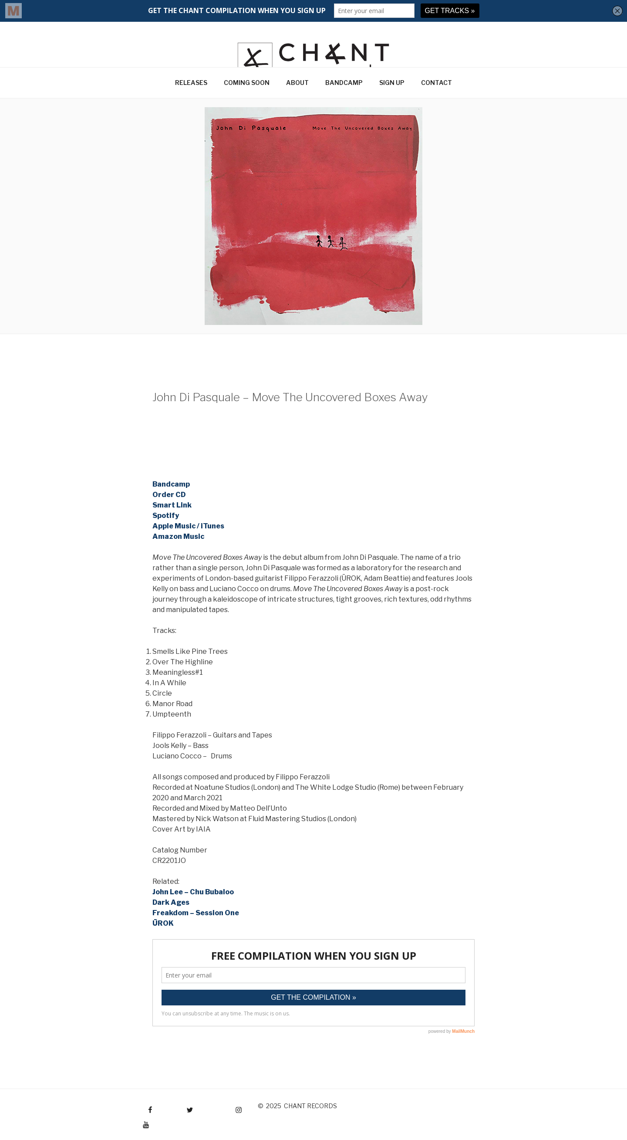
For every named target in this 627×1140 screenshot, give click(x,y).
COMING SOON (247, 82)
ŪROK (163, 923)
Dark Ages (170, 902)
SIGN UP (392, 82)
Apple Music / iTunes (188, 526)
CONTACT (436, 82)
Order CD (168, 495)
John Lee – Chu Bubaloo (193, 892)
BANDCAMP (344, 82)
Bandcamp (171, 484)
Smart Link (172, 505)
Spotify (165, 515)
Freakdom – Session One (195, 913)
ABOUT (297, 82)
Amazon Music (178, 536)
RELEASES (191, 82)
